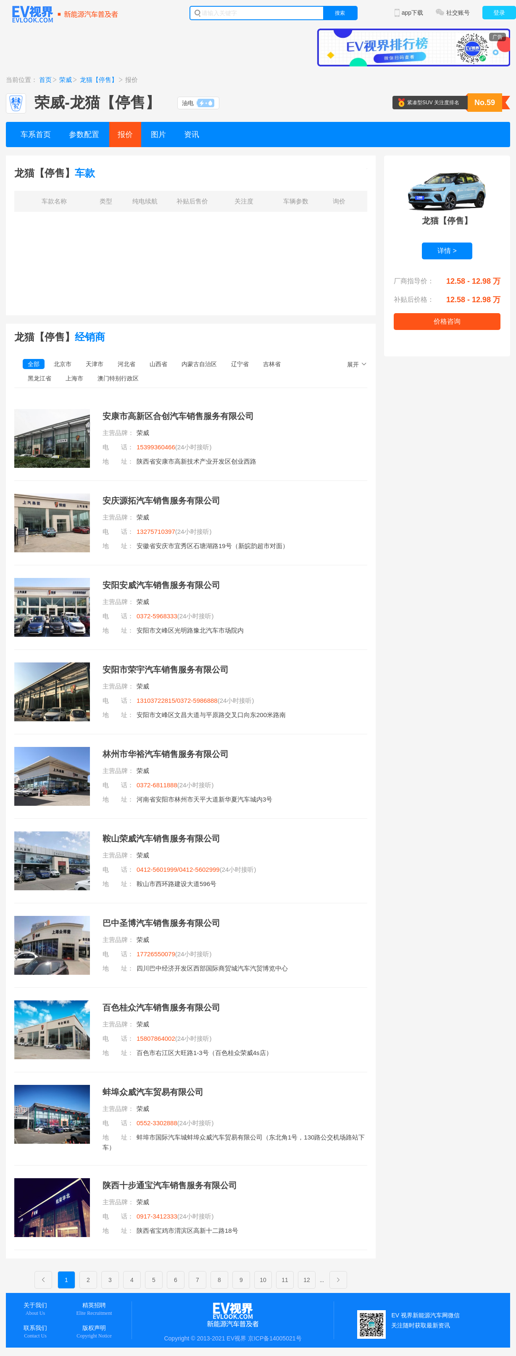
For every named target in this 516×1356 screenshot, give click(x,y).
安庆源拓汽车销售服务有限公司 (161, 500)
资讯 (191, 134)
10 (263, 1280)
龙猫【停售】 (99, 79)
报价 (125, 134)
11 (285, 1280)
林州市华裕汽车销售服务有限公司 (166, 754)
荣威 (65, 79)
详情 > (447, 250)
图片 (158, 134)
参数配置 (84, 134)
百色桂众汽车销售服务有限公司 (161, 1007)
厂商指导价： (414, 281)
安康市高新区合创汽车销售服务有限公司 (178, 416)
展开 (353, 364)
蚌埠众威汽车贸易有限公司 (153, 1092)
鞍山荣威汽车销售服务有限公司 (161, 838)
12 (306, 1280)
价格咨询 (447, 321)
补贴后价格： (414, 299)
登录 (499, 12)
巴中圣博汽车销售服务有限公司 (161, 923)
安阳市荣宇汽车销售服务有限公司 (166, 669)
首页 (45, 79)
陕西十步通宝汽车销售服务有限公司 (170, 1185)
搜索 (340, 13)
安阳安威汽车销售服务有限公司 (161, 585)
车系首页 (36, 134)
